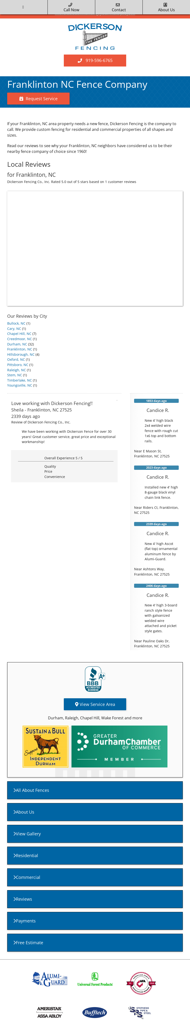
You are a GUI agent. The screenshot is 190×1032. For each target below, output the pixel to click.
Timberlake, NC (19, 380)
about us (166, 7)
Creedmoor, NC (19, 339)
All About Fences (31, 790)
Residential (26, 855)
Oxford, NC (16, 359)
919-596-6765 (99, 60)
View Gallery (27, 834)
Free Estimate (28, 942)
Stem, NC (14, 375)
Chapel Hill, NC (19, 333)
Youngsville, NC (19, 385)
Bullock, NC (16, 323)
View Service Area (95, 704)
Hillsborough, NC (21, 354)
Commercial (27, 877)
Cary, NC (14, 328)
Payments (25, 921)
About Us (24, 812)
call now (71, 7)
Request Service (38, 98)
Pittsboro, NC (17, 364)
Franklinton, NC (19, 349)
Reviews (23, 899)
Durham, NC (17, 344)
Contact (119, 7)
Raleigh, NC (16, 370)
